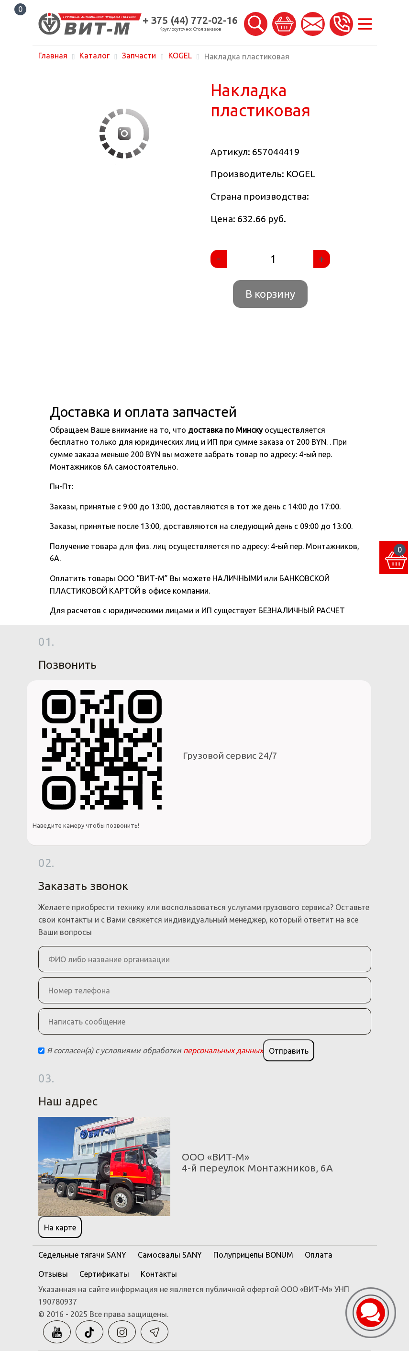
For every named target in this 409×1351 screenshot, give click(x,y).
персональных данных (223, 1050)
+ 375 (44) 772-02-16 (190, 20)
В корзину (270, 294)
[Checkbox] (41, 1050)
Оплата (318, 1254)
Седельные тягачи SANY (82, 1254)
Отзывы (53, 1274)
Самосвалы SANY (170, 1254)
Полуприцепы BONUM (253, 1254)
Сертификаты (104, 1274)
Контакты (159, 1274)
